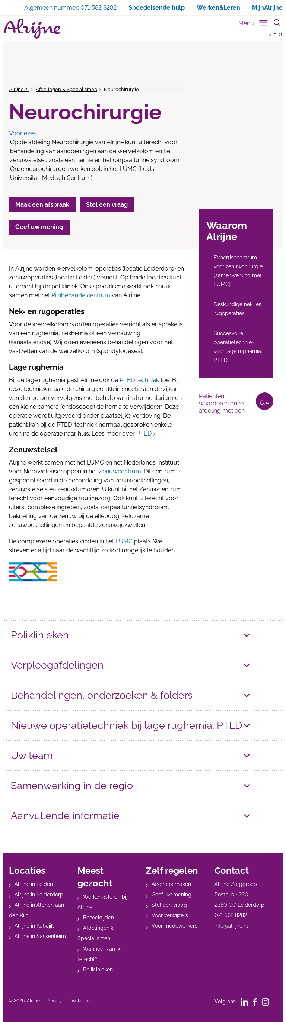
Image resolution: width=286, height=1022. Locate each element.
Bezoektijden (98, 918)
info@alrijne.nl (231, 926)
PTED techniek (139, 380)
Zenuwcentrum (120, 471)
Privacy (54, 1000)
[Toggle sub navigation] (253, 21)
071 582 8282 (230, 915)
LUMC (124, 541)
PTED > (146, 433)
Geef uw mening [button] (39, 226)
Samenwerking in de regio (72, 785)
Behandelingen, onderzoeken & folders (102, 695)
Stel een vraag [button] (107, 204)
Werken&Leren (218, 7)
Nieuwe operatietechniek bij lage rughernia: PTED (126, 725)
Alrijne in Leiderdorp (39, 895)
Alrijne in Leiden (34, 884)
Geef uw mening (171, 895)
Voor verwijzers (170, 915)
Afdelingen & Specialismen (66, 89)
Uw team (32, 755)
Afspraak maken (171, 884)
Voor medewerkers (174, 926)
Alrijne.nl (19, 89)
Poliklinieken (40, 635)
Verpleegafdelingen (57, 665)
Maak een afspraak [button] (43, 204)
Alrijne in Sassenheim (40, 936)
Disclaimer (80, 1000)
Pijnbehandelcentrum (80, 295)
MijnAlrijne (267, 7)
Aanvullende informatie (65, 815)
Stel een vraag (169, 905)
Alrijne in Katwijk (34, 926)
